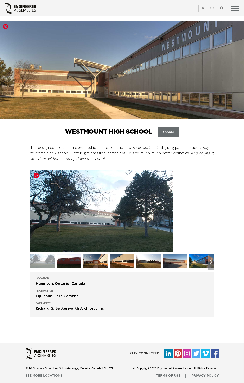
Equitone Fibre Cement (57, 295)
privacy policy (205, 375)
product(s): (44, 291)
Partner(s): (44, 303)
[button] (211, 262)
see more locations (43, 375)
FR (202, 8)
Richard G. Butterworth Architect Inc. (70, 308)
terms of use (168, 375)
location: (43, 278)
